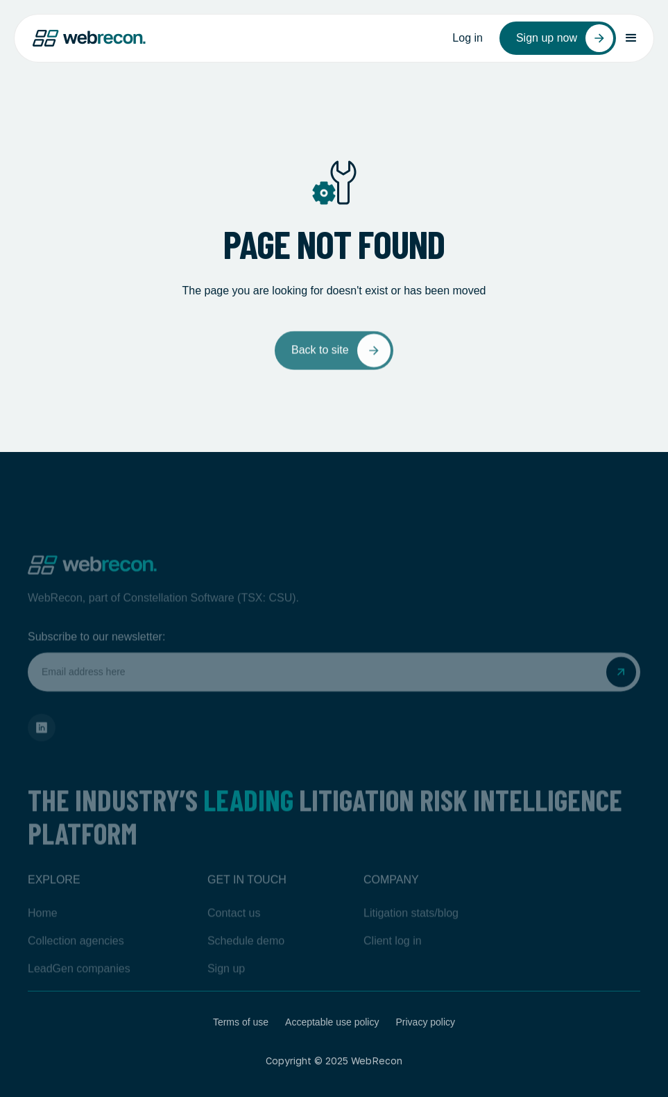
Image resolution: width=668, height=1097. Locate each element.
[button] (631, 38)
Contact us (233, 931)
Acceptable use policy (332, 1022)
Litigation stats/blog (411, 931)
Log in (467, 38)
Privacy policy (425, 1022)
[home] (89, 38)
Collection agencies (76, 959)
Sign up (226, 987)
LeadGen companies (79, 987)
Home (43, 931)
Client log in (392, 959)
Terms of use (240, 1022)
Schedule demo (245, 959)
